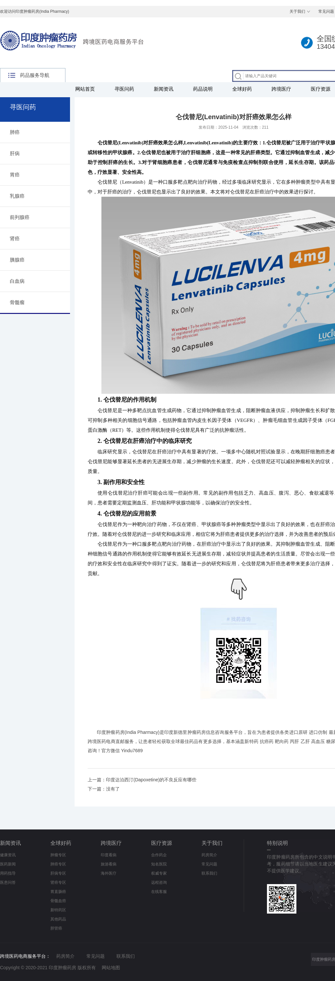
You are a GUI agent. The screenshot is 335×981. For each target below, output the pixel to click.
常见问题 (209, 864)
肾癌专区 (58, 882)
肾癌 (15, 238)
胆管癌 (56, 928)
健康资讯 (8, 855)
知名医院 (159, 864)
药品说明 (203, 89)
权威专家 (159, 873)
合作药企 (159, 855)
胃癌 (15, 174)
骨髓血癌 (58, 901)
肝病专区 (58, 873)
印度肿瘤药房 (111, 732)
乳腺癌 (17, 196)
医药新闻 (8, 864)
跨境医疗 (281, 89)
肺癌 (15, 132)
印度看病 (108, 855)
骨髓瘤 (17, 302)
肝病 (15, 153)
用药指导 (8, 873)
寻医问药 (124, 89)
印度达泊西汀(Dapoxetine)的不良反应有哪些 (151, 779)
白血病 (17, 281)
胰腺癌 (17, 260)
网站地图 (111, 967)
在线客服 (159, 891)
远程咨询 (159, 882)
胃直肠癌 (58, 891)
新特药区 (58, 910)
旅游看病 (108, 864)
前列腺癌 (19, 217)
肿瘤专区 (58, 855)
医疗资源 (161, 843)
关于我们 (297, 11)
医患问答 (8, 882)
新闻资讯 (163, 89)
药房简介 (209, 855)
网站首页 (85, 89)
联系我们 (209, 873)
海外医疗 (108, 873)
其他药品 (58, 919)
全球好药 (242, 89)
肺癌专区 (58, 864)
